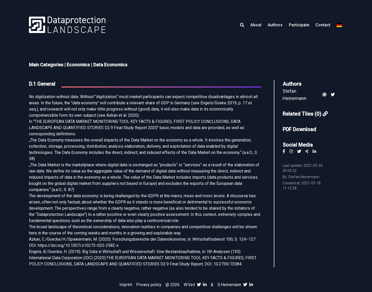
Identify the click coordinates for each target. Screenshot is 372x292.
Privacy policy (148, 284)
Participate (299, 24)
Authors (275, 24)
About (255, 24)
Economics (78, 64)
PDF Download (299, 129)
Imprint (125, 284)
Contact (322, 24)
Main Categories (46, 64)
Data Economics (110, 64)
